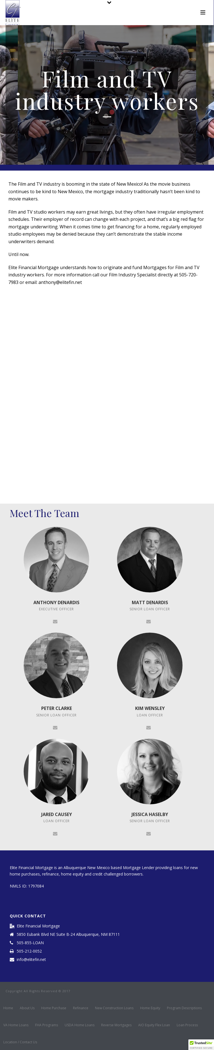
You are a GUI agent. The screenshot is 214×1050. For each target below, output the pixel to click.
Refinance (80, 1008)
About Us (27, 1008)
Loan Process (187, 1025)
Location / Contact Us (20, 1042)
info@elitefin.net (31, 959)
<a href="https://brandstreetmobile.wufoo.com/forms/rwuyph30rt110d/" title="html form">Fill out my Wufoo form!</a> (107, 393)
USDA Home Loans (79, 1025)
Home (8, 1008)
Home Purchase (53, 1008)
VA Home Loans (15, 1025)
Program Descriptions (184, 1008)
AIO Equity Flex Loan (154, 1025)
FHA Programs (46, 1025)
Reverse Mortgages (116, 1025)
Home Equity (150, 1008)
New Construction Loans (114, 1008)
